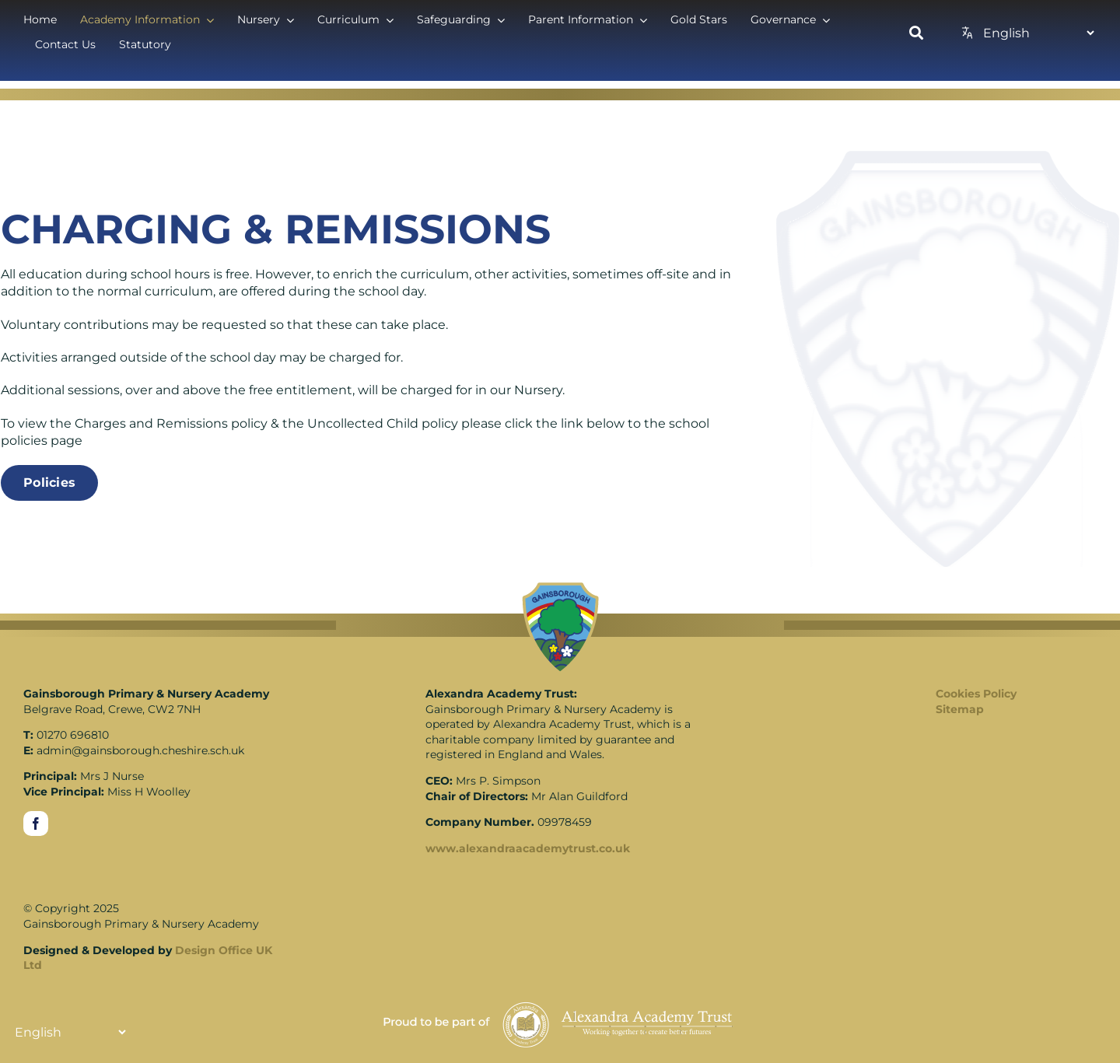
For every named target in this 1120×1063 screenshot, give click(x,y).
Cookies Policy (976, 694)
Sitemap (960, 709)
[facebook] (35, 823)
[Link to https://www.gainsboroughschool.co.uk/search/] (916, 33)
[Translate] (1038, 32)
